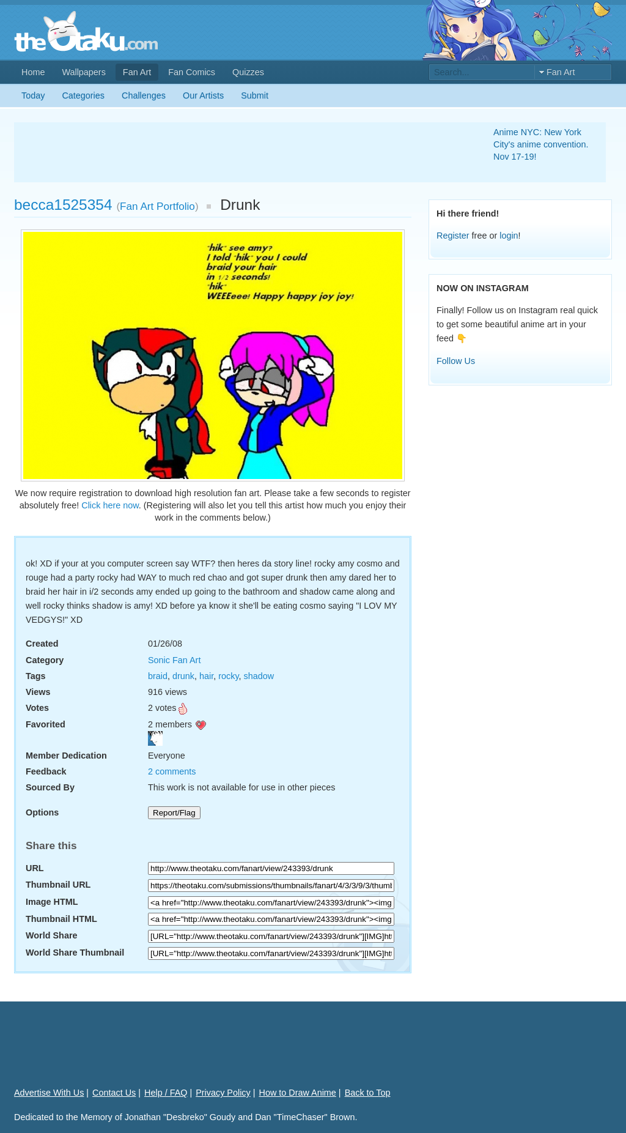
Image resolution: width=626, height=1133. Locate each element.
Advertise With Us (49, 1093)
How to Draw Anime (297, 1093)
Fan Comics (191, 72)
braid (158, 676)
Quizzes (248, 72)
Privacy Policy (223, 1093)
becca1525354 (63, 204)
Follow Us (455, 361)
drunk (183, 676)
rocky (228, 676)
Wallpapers (83, 72)
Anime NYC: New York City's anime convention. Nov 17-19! (541, 144)
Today (33, 95)
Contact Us (114, 1093)
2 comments (172, 771)
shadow (259, 676)
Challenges (144, 95)
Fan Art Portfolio (157, 206)
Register (453, 235)
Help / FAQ (165, 1093)
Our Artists (203, 95)
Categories (83, 95)
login (508, 235)
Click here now (110, 505)
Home (33, 72)
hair (206, 676)
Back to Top (368, 1093)
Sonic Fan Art (174, 660)
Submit (254, 95)
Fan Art (137, 72)
